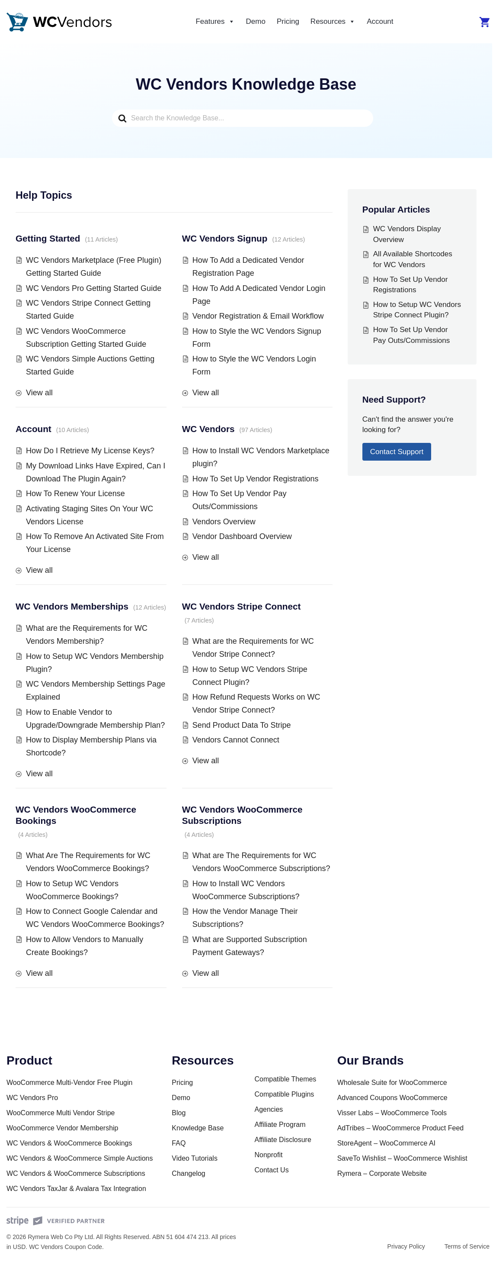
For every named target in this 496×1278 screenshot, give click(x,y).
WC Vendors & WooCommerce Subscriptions (75, 1173)
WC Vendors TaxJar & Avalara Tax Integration (76, 1188)
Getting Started (48, 238)
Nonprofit (268, 1155)
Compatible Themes (285, 1079)
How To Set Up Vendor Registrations (255, 478)
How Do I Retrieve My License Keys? (90, 450)
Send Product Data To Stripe (241, 725)
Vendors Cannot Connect (235, 740)
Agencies (268, 1109)
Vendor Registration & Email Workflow (258, 316)
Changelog (188, 1173)
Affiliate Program (279, 1124)
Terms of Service (467, 1246)
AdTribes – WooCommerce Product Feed (400, 1128)
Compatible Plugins (284, 1094)
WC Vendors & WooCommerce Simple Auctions (79, 1158)
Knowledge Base (198, 1128)
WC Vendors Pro (32, 1097)
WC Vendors (208, 429)
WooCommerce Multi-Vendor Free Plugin (69, 1082)
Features (214, 21)
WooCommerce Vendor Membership (62, 1128)
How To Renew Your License (75, 493)
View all (39, 392)
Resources (332, 21)
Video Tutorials (195, 1158)
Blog (179, 1113)
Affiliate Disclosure (282, 1139)
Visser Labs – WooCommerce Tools (392, 1113)
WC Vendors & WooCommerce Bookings (69, 1143)
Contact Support (397, 452)
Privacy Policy (406, 1246)
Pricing (288, 21)
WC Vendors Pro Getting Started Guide (93, 288)
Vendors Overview (224, 521)
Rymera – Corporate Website (382, 1173)
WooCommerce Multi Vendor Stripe (60, 1113)
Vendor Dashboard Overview (242, 536)
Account (380, 21)
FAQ (179, 1143)
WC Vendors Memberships (72, 606)
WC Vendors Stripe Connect (241, 606)
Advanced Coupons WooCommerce (392, 1097)
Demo (256, 21)
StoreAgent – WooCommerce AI (386, 1143)
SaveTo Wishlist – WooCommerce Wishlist (402, 1158)
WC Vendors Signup (225, 238)
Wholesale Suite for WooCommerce (392, 1082)
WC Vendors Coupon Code (65, 1246)
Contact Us (271, 1170)
